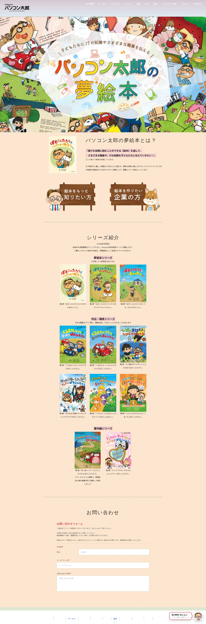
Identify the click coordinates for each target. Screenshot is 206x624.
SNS (147, 3)
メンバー (128, 3)
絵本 (155, 3)
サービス (102, 3)
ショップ (96, 615)
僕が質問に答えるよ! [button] (180, 616)
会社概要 (90, 3)
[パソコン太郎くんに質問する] (198, 616)
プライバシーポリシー (103, 618)
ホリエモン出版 (169, 3)
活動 (138, 3)
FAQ (148, 615)
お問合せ (197, 3)
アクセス (185, 3)
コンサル (115, 3)
